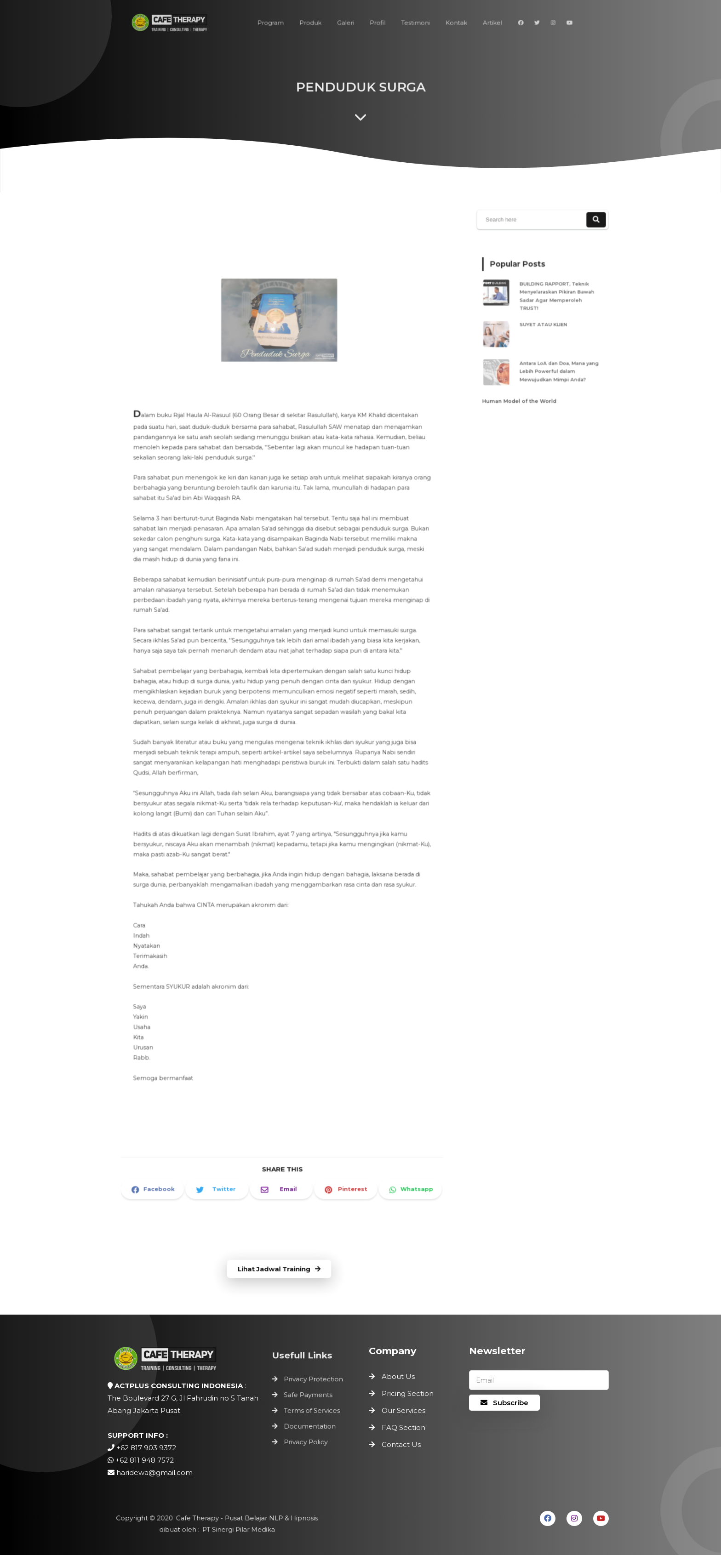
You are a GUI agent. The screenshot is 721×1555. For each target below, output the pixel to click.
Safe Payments (309, 1396)
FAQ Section (403, 1427)
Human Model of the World (524, 386)
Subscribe (504, 1402)
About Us (398, 1376)
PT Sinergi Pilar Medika (236, 1529)
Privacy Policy (306, 1438)
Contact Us (401, 1444)
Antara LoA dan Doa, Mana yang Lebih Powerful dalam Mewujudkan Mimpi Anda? (556, 362)
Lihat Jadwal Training (279, 1269)
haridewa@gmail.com (154, 1472)
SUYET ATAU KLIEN (544, 324)
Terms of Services (312, 1410)
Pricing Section (408, 1393)
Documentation (310, 1424)
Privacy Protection (313, 1382)
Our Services (403, 1410)
